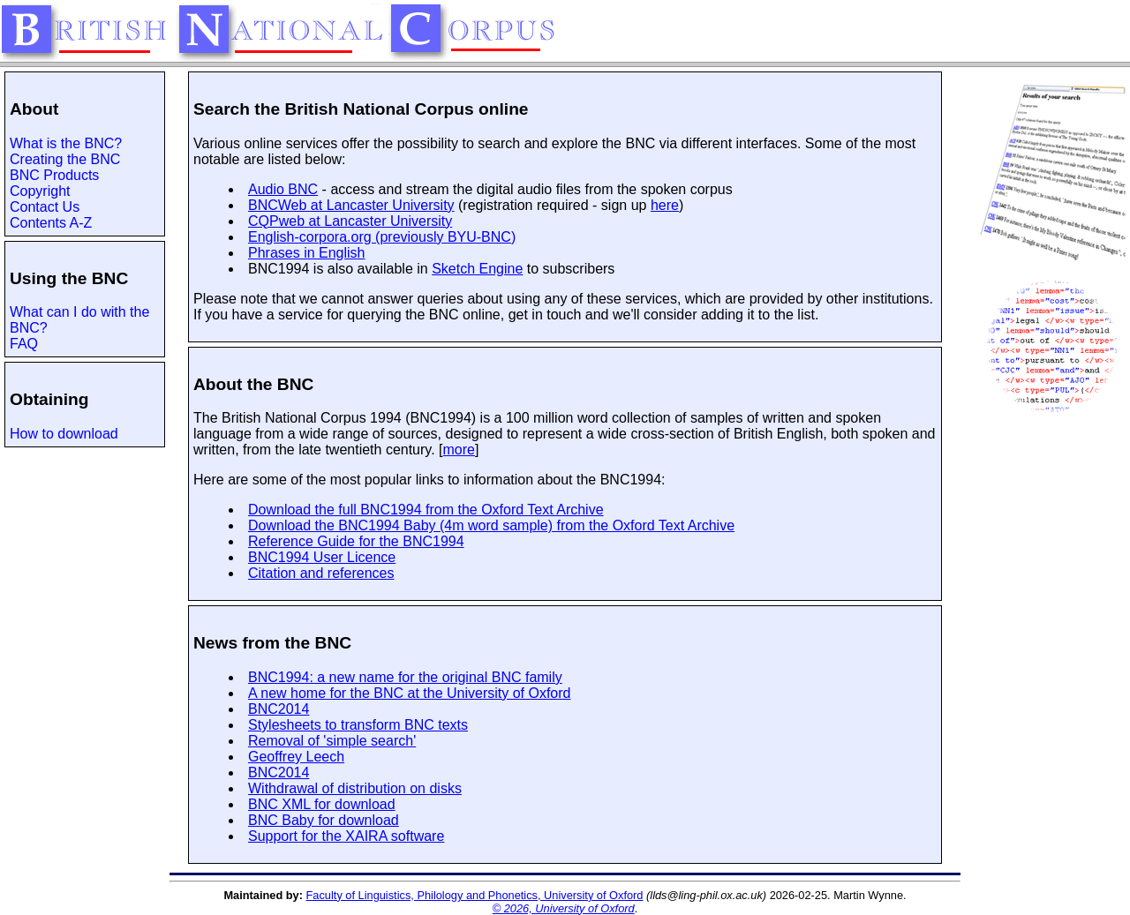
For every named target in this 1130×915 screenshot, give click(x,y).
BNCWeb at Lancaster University (351, 205)
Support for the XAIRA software (346, 836)
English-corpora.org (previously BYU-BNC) (382, 236)
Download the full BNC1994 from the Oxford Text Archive (426, 509)
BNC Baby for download (323, 820)
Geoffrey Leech (296, 756)
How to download (64, 433)
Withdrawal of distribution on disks (355, 788)
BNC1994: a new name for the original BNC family (405, 677)
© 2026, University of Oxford (564, 908)
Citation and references (321, 573)
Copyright (40, 191)
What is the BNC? (66, 143)
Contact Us (44, 206)
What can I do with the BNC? (79, 319)
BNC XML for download (322, 804)
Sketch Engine (477, 268)
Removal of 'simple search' (332, 740)
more (459, 449)
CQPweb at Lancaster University (350, 221)
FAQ (24, 343)
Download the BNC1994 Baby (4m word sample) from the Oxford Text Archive (491, 525)
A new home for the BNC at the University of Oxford (409, 693)
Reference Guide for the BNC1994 (356, 541)
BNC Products (54, 175)
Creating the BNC (65, 159)
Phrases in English (306, 252)
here (665, 205)
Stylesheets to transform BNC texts (358, 724)
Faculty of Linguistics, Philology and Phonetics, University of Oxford (475, 895)
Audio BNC (283, 189)
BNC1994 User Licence (322, 557)
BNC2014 (278, 708)
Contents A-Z (51, 222)
